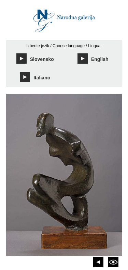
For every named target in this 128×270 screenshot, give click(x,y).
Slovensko (35, 58)
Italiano (35, 77)
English (93, 58)
